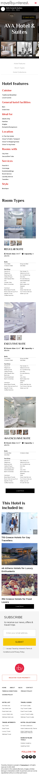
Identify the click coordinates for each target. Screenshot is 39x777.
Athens (18, 10)
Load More (20, 491)
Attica (13, 10)
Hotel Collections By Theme (29, 728)
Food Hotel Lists (6, 711)
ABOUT (12, 687)
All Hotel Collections (26, 725)
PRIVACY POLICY (26, 691)
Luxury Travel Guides (27, 714)
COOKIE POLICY (7, 694)
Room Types (19, 68)
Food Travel (5, 728)
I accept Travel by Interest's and (17, 650)
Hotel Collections (19, 72)
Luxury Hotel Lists (7, 714)
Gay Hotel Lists (6, 708)
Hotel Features (19, 64)
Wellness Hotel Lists (7, 717)
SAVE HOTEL (29, 17)
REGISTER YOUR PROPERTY (19, 678)
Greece (8, 10)
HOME (4, 687)
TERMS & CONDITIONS (9, 691)
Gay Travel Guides (26, 708)
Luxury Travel (6, 731)
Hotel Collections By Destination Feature (26, 732)
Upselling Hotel (25, 746)
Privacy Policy (19, 652)
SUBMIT (19, 642)
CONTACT (29, 687)
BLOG (20, 687)
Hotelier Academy (26, 743)
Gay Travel (5, 725)
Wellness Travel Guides (27, 717)
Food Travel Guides (26, 711)
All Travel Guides (25, 705)
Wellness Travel (6, 734)
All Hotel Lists (6, 705)
